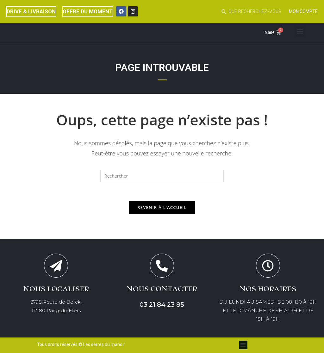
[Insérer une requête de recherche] (162, 176)
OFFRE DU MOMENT (88, 11)
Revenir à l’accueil (162, 208)
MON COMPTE (303, 11)
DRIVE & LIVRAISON (31, 11)
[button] (300, 31)
